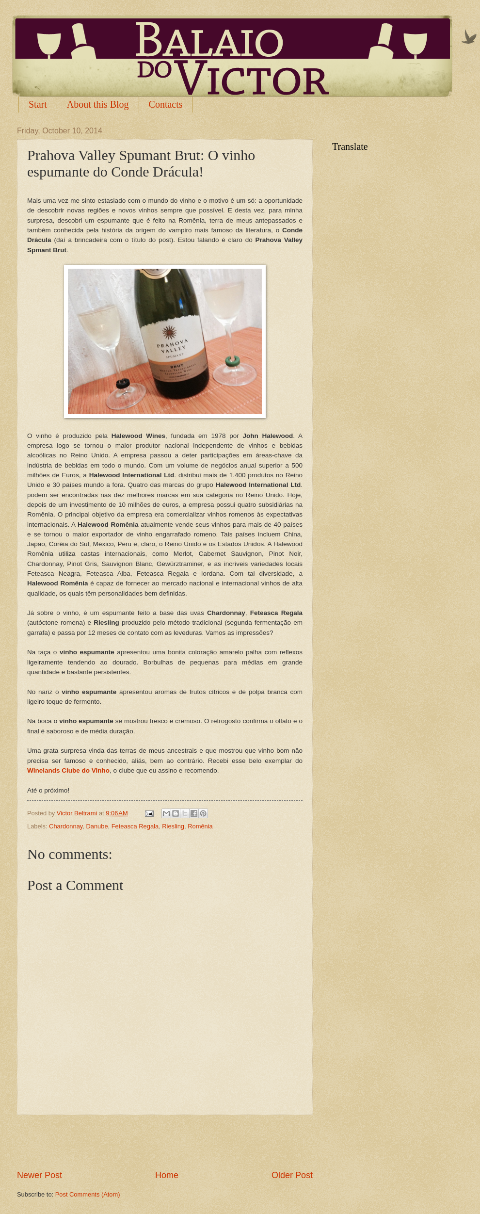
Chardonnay (65, 826)
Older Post (292, 1175)
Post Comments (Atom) (87, 1194)
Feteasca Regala (135, 826)
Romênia (200, 826)
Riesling (173, 826)
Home (166, 1175)
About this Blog (98, 104)
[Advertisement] (164, 1142)
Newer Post (39, 1175)
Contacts (166, 104)
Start (38, 104)
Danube (97, 826)
